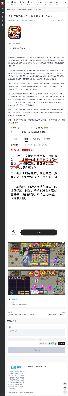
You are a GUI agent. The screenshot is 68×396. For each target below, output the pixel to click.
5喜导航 (32, 20)
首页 (9, 9)
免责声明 (30, 366)
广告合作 (43, 366)
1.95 (9, 48)
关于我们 (37, 366)
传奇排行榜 (51, 3)
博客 (45, 3)
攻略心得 (18, 9)
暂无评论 (12, 321)
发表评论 (61, 343)
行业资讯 (13, 9)
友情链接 (57, 3)
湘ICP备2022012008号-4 (27, 392)
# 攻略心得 (14, 299)
